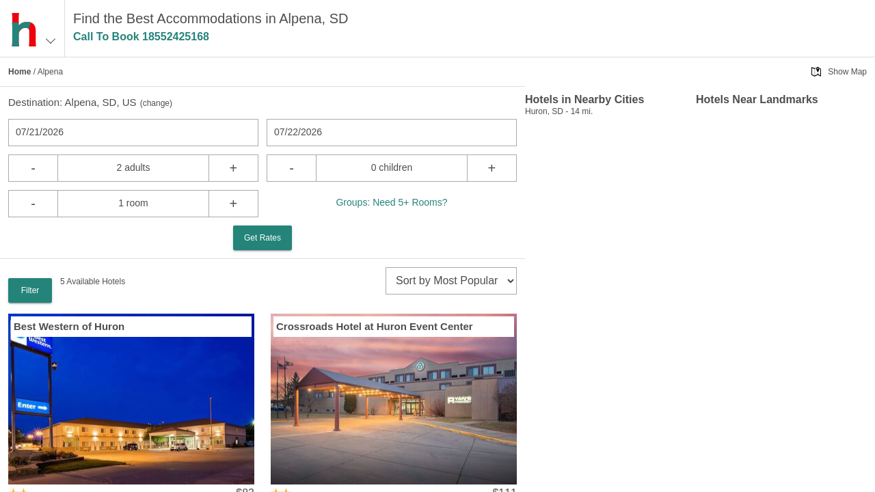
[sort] (451, 281)
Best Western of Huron (69, 326)
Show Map (847, 72)
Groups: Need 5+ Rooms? (391, 202)
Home (19, 72)
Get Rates (262, 238)
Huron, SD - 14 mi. (559, 111)
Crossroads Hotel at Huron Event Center (374, 326)
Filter (30, 290)
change (156, 103)
